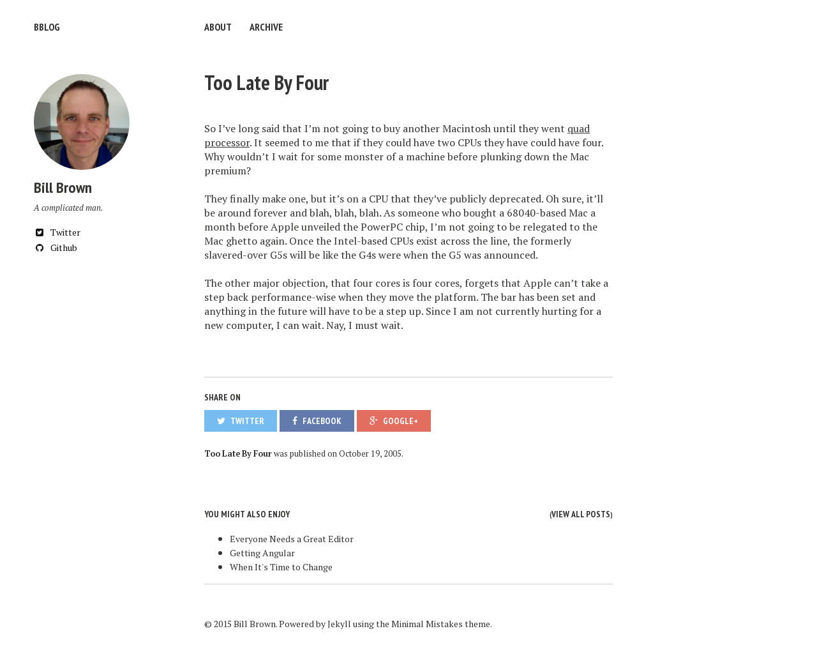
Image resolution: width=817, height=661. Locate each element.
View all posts (580, 514)
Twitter (57, 232)
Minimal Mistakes (427, 624)
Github (55, 247)
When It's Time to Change (281, 567)
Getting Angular (262, 553)
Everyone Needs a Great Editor (292, 539)
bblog (47, 26)
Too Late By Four (266, 82)
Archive (266, 26)
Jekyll (339, 624)
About (218, 26)
